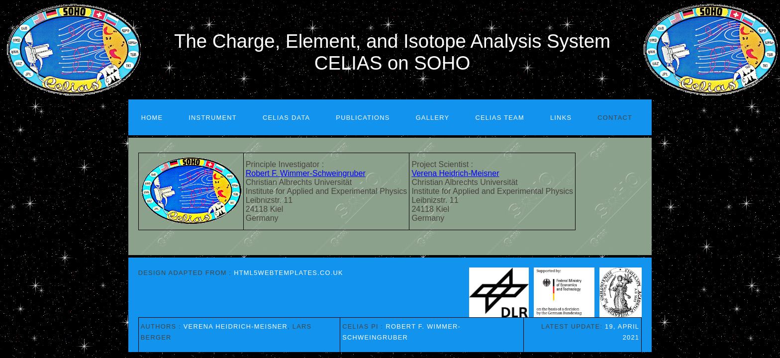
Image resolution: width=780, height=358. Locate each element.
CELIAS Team (499, 117)
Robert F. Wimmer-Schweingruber (306, 173)
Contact (614, 117)
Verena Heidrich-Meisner (455, 173)
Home (152, 117)
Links (561, 117)
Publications (363, 117)
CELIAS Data (286, 117)
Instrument (213, 117)
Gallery (433, 117)
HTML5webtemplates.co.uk (288, 272)
